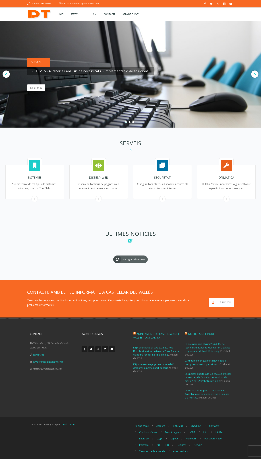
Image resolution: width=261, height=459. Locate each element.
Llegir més (56, 87)
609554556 (46, 3)
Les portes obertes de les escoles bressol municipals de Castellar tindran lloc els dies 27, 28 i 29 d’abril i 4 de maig (208, 376)
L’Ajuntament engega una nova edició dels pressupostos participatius (153, 364)
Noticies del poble (202, 332)
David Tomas (68, 423)
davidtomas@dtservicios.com (84, 3)
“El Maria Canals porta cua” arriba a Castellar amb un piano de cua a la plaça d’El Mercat (207, 393)
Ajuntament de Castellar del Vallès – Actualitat (156, 334)
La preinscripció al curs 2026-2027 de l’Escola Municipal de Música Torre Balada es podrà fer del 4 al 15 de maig (156, 350)
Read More (98, 199)
